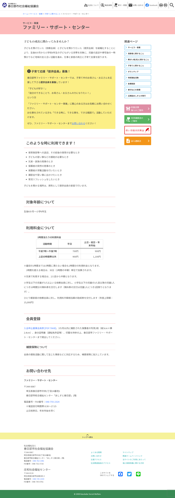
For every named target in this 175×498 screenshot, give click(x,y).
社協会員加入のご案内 (134, 109)
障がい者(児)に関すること (138, 59)
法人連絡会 (133, 141)
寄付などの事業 (134, 89)
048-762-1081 (38, 460)
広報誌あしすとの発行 (137, 95)
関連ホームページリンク (132, 456)
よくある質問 (96, 452)
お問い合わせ (138, 5)
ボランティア (133, 71)
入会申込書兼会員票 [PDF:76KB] (40, 328)
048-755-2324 (52, 401)
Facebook (153, 5)
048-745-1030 (38, 479)
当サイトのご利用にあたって (134, 459)
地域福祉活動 (133, 77)
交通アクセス (96, 459)
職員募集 (108, 5)
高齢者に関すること (136, 53)
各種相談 (131, 83)
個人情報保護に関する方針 (133, 463)
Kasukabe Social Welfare (161, 5)
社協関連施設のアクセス (100, 463)
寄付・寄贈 (122, 5)
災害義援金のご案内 (134, 119)
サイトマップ (128, 452)
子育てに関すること (136, 65)
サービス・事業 (134, 47)
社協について (93, 5)
